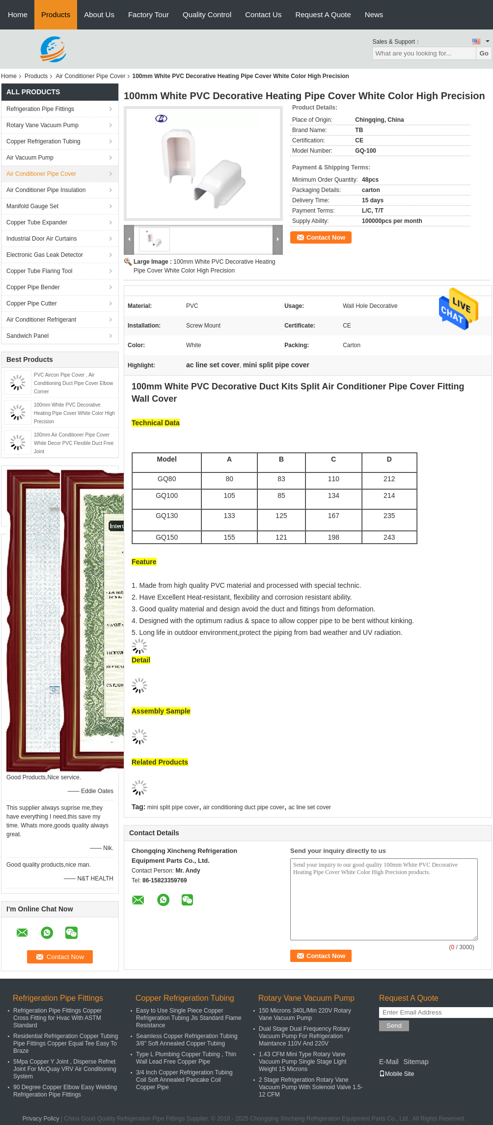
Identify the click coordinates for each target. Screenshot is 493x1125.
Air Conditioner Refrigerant (41, 319)
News (374, 14)
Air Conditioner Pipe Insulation (45, 190)
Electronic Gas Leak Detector (44, 254)
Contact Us (263, 14)
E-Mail (389, 1062)
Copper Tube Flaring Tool (39, 271)
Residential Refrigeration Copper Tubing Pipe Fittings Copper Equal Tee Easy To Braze (65, 1043)
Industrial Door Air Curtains (41, 238)
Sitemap (415, 1062)
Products (55, 14)
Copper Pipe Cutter (31, 303)
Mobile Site (396, 1073)
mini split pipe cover (173, 807)
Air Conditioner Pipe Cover (90, 76)
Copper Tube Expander (36, 222)
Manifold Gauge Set (32, 206)
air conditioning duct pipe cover (243, 807)
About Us (99, 14)
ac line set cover (309, 807)
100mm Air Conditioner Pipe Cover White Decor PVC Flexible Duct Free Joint (73, 443)
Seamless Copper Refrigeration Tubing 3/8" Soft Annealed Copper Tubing (187, 1040)
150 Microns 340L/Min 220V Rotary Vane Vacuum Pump (305, 1014)
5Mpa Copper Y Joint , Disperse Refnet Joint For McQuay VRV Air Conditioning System (64, 1069)
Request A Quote (323, 14)
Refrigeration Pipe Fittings (40, 109)
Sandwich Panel (27, 335)
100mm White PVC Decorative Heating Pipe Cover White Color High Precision (74, 413)
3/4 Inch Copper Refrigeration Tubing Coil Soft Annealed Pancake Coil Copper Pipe (184, 1080)
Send (394, 1025)
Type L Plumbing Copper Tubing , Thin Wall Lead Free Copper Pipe (186, 1058)
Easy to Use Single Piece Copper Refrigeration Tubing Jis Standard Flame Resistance (189, 1018)
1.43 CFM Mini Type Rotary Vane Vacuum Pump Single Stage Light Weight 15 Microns (303, 1061)
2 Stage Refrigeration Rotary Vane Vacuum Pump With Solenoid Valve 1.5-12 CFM (311, 1087)
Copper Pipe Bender (33, 287)
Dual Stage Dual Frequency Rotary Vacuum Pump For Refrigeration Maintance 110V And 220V (304, 1036)
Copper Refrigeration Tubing (43, 141)
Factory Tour (148, 14)
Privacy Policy (41, 1118)
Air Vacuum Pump (30, 157)
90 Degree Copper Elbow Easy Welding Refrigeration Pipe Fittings (65, 1091)
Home (17, 14)
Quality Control (207, 14)
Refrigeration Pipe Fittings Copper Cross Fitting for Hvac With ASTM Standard (57, 1018)
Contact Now (325, 237)
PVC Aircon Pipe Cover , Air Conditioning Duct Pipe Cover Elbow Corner (73, 383)
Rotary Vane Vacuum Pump (42, 125)
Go (484, 53)
